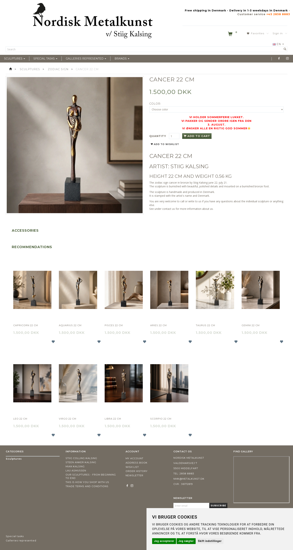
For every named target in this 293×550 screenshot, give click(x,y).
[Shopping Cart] (232, 34)
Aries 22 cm (158, 325)
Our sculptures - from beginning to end (91, 476)
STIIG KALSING (189, 166)
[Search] (285, 49)
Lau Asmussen (76, 470)
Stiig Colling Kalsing (81, 458)
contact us (168, 209)
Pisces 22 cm (114, 325)
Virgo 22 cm (67, 418)
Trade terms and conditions (87, 486)
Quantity (158, 136)
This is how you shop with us (87, 482)
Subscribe (218, 505)
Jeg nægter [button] (186, 541)
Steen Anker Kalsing (81, 462)
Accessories (25, 230)
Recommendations (32, 247)
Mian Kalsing (75, 466)
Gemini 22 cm (251, 325)
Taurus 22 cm (205, 325)
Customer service (251, 14)
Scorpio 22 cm (160, 418)
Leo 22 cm (20, 418)
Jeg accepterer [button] (164, 541)
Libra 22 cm (113, 418)
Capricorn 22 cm (25, 325)
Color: (155, 103)
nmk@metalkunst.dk (188, 478)
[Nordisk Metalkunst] (92, 21)
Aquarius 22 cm (70, 325)
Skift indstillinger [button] (210, 541)
